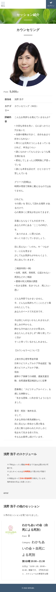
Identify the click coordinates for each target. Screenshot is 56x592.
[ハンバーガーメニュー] (3, 4)
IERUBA (28, 4)
